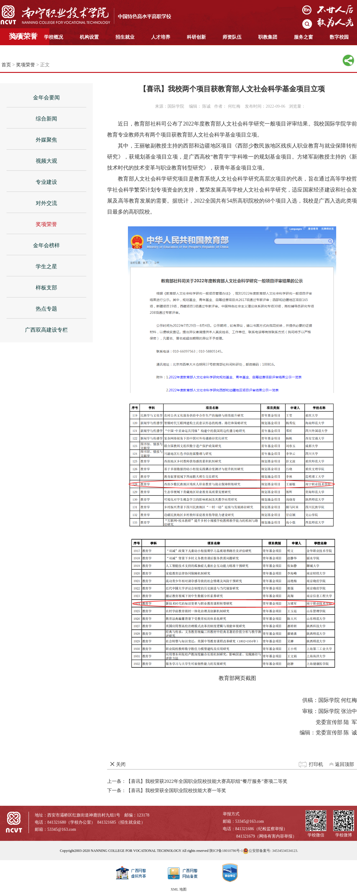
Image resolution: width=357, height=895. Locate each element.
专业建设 (46, 182)
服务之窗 (303, 37)
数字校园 (339, 37)
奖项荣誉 (25, 64)
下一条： (166, 790)
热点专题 (46, 309)
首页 (18, 37)
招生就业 (124, 37)
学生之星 (46, 266)
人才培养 (160, 37)
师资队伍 (232, 37)
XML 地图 (178, 889)
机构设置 (89, 37)
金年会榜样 (46, 245)
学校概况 (53, 37)
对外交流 (46, 203)
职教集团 (267, 37)
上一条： (197, 781)
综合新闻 (46, 119)
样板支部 (46, 288)
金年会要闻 (46, 98)
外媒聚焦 (46, 140)
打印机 (316, 764)
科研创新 (196, 37)
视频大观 (46, 161)
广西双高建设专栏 (46, 330)
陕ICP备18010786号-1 (226, 851)
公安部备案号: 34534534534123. (270, 851)
